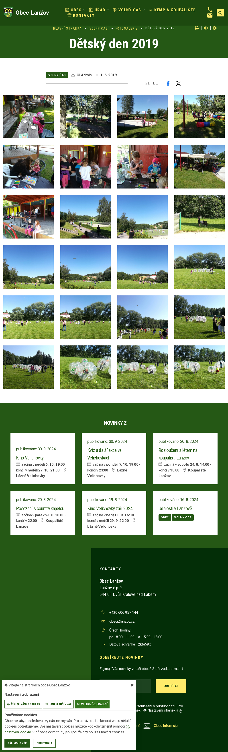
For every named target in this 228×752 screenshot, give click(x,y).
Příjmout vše (17, 743)
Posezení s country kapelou (40, 508)
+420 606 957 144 (123, 612)
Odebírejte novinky (121, 657)
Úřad (97, 10)
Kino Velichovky (29, 458)
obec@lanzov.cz (122, 621)
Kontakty (81, 15)
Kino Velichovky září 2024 (110, 508)
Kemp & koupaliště (172, 10)
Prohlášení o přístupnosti (155, 706)
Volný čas (127, 10)
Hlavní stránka (67, 28)
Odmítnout (44, 743)
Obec (73, 10)
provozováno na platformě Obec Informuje (139, 726)
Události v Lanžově (175, 508)
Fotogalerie (127, 28)
